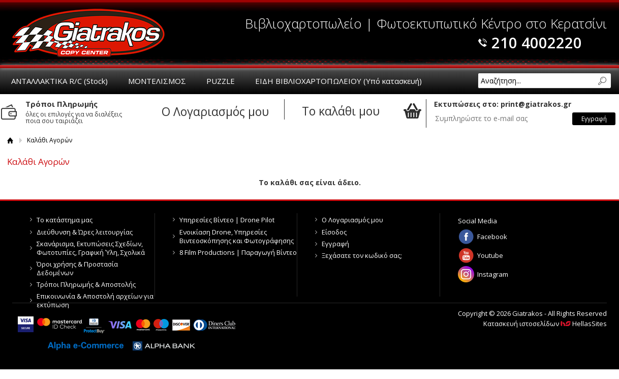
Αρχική (10, 140)
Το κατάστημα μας (64, 219)
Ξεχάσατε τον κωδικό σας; (362, 255)
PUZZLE (220, 81)
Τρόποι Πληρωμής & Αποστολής (86, 284)
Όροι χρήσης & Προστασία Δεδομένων (77, 268)
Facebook (492, 236)
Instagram (492, 274)
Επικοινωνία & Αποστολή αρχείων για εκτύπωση (95, 300)
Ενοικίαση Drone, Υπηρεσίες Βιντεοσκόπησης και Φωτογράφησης (236, 236)
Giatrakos (88, 32)
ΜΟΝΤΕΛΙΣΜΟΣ (157, 81)
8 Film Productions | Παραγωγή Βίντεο (238, 252)
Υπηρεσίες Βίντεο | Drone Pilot (226, 219)
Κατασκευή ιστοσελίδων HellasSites (545, 323)
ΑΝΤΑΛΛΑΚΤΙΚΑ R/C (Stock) (59, 81)
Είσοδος (334, 232)
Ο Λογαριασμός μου (352, 219)
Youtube (490, 255)
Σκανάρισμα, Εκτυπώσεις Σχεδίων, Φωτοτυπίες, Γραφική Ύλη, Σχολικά (91, 248)
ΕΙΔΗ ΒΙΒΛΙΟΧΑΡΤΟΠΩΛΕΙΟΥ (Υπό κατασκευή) (338, 81)
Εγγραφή (335, 243)
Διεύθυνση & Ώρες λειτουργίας (85, 232)
